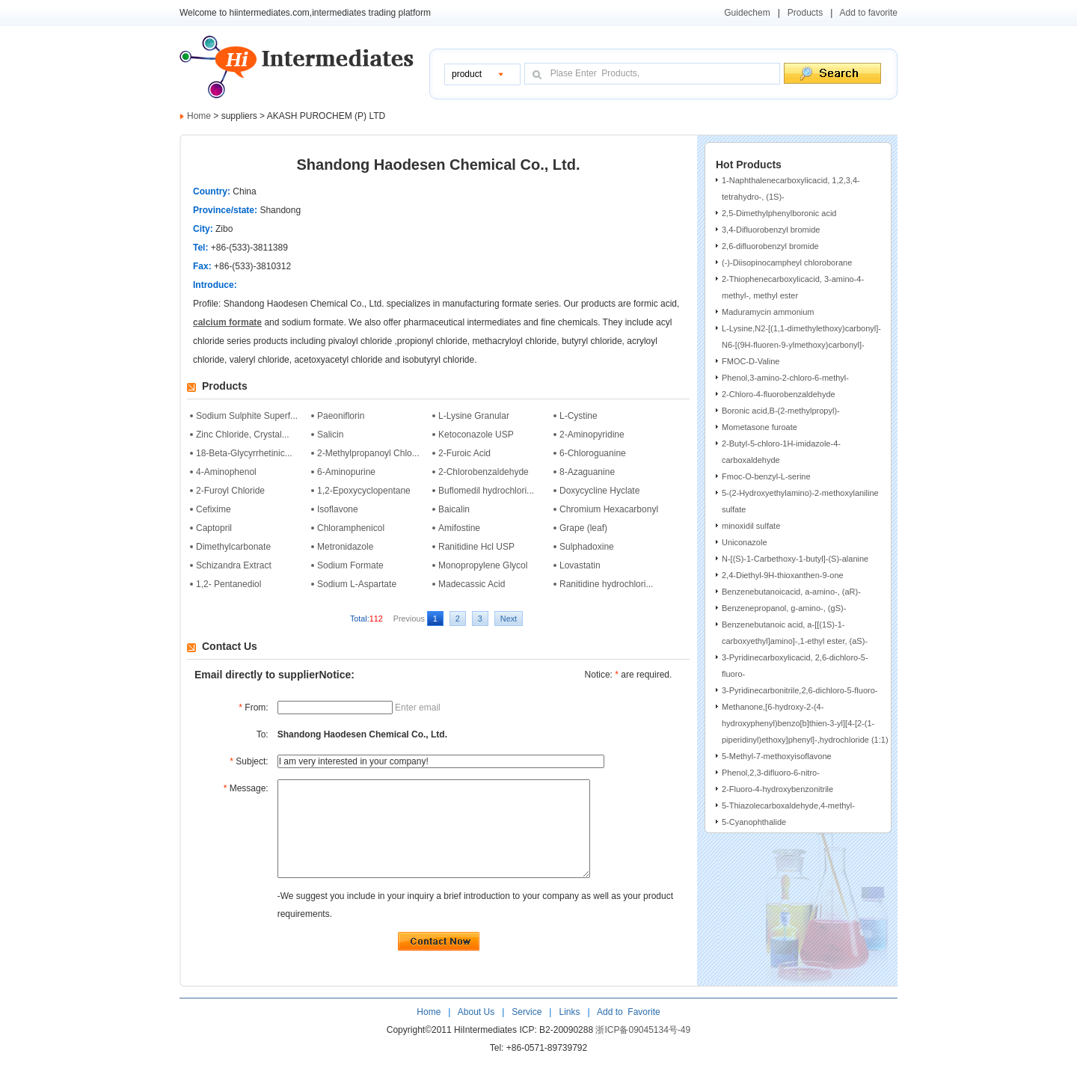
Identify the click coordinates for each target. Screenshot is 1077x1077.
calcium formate (227, 322)
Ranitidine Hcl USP (476, 546)
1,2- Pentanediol (228, 584)
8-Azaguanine (587, 472)
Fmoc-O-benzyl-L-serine (766, 476)
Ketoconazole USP (476, 434)
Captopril (214, 528)
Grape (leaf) (583, 528)
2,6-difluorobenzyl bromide (770, 246)
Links (568, 1032)
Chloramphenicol (350, 528)
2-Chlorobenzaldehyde (483, 472)
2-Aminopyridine (592, 434)
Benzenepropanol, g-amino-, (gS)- (784, 608)
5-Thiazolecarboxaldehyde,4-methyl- (788, 805)
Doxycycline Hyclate (599, 490)
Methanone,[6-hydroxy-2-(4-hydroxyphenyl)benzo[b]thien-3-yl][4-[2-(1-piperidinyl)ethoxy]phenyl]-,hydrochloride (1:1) (805, 723)
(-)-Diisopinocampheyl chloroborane (787, 262)
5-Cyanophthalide (754, 821)
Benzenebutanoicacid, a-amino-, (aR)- (791, 591)
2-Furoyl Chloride (230, 490)
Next (508, 618)
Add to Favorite (627, 1032)
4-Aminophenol (226, 472)
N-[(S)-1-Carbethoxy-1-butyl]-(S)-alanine (795, 558)
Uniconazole (744, 542)
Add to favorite (869, 12)
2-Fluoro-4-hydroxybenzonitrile (777, 789)
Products (805, 12)
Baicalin (454, 509)
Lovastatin (580, 565)
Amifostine (459, 528)
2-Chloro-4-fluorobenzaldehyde (778, 394)
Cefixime (213, 509)
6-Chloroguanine (592, 453)
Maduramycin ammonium (768, 311)
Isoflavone (337, 509)
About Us (477, 1032)
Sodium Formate (350, 565)
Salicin (330, 434)
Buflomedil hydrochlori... (486, 490)
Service (526, 1032)
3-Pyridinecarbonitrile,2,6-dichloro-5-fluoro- (799, 690)
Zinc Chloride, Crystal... (242, 434)
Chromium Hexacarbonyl (608, 509)
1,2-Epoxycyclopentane (364, 490)
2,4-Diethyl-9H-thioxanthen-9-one (783, 575)
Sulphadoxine (586, 546)
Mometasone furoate (759, 427)
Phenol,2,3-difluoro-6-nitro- (771, 772)
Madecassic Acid (471, 584)
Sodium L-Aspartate (356, 584)
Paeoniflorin (340, 416)
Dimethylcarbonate (233, 546)
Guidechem (747, 12)
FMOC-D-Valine (750, 361)
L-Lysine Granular (473, 416)
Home (199, 116)
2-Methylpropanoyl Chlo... (368, 453)
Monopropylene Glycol (482, 565)
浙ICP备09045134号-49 (642, 1050)
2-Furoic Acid (464, 453)
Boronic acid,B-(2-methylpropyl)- (781, 410)
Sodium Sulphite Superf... (247, 416)
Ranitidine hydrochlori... (606, 584)
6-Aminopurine (346, 472)
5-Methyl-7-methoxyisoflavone (777, 756)
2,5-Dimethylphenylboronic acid (779, 213)
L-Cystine (578, 416)
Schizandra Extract (233, 565)
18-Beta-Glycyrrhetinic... (244, 453)
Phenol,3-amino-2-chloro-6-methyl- (785, 377)
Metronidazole (345, 546)
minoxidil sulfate (751, 525)
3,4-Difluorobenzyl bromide (771, 229)
